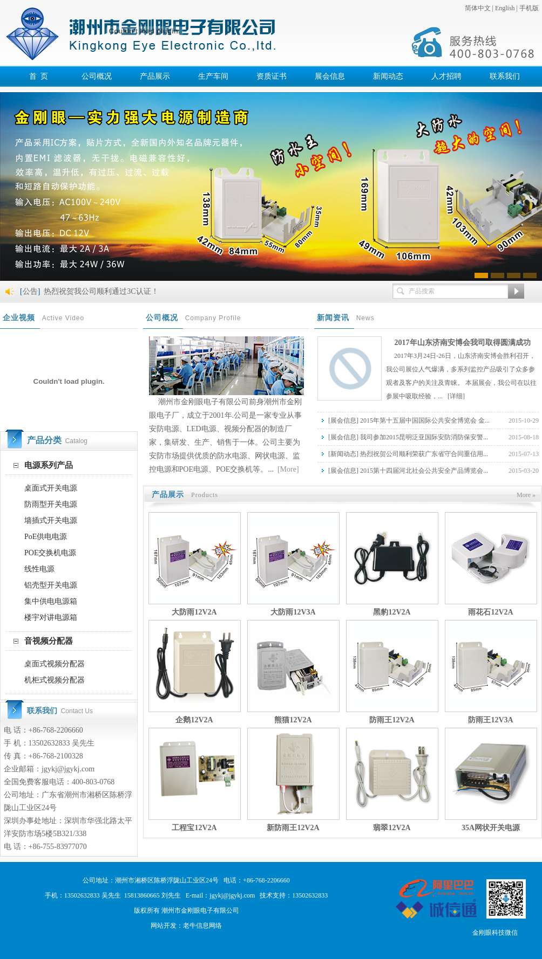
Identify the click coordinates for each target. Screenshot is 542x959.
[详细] (456, 396)
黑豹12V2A (391, 612)
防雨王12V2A (391, 720)
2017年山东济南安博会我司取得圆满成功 (463, 343)
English (505, 8)
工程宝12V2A (194, 828)
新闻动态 (343, 454)
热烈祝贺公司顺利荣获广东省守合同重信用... (424, 454)
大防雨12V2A (194, 612)
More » (526, 495)
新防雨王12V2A (293, 828)
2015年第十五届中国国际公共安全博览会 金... (425, 420)
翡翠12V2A (391, 828)
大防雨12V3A (292, 612)
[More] (287, 469)
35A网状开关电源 (491, 828)
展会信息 (343, 420)
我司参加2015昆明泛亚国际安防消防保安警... (424, 437)
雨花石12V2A (490, 612)
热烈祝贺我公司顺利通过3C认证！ (101, 291)
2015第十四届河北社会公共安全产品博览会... (424, 470)
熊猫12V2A (292, 720)
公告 (30, 291)
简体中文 (478, 8)
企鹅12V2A (194, 720)
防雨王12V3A (490, 720)
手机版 (529, 8)
